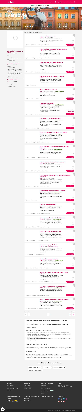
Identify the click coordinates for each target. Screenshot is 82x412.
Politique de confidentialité (66, 410)
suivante (69, 314)
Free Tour (47, 367)
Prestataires (43, 385)
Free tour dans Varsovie (13, 63)
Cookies (73, 410)
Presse (8, 387)
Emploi (42, 393)
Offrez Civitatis (10, 390)
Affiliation (43, 387)
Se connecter (64, 2)
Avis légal (58, 410)
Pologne (9, 11)
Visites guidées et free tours (35, 367)
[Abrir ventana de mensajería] (3, 409)
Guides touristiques (28, 388)
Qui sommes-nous (11, 385)
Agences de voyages (45, 388)
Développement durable (12, 388)
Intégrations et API (45, 390)
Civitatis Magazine (28, 387)
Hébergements (44, 391)
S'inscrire (72, 2)
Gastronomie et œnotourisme (35, 370)
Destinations (27, 385)
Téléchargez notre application (32, 396)
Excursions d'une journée (59, 367)
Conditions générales (52, 410)
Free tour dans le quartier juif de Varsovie (15, 52)
